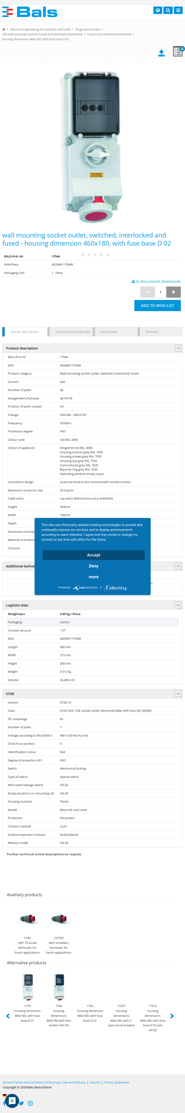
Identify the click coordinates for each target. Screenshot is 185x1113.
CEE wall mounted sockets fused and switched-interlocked (42, 34)
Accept (93, 555)
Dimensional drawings (71, 331)
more (94, 576)
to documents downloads (156, 281)
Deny (93, 565)
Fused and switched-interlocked (109, 34)
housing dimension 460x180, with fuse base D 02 (35, 39)
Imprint (95, 1082)
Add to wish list (157, 305)
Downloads (109, 331)
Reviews (152, 331)
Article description (24, 331)
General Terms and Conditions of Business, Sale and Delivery (44, 1082)
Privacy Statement (116, 1082)
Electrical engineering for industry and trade (40, 29)
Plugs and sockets (87, 29)
